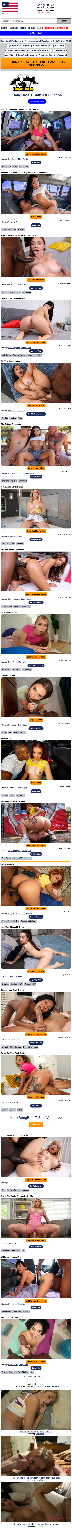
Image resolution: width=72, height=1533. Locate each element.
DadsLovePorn (60, 50)
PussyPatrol (46, 50)
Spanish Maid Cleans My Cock (14, 298)
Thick (20, 418)
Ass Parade (36, 1106)
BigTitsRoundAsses (15, 50)
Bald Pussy (6, 167)
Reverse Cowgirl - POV (11, 1372)
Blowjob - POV (14, 292)
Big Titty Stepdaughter (10, 361)
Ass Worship (7, 607)
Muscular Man (15, 1047)
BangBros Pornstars (28, 55)
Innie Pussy (6, 355)
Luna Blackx (26, 599)
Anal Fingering (19, 732)
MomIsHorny (11, 55)
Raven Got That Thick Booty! (13, 1053)
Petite (15, 167)
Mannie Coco (26, 348)
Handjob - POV (17, 984)
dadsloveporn (36, 1247)
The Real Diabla (28, 473)
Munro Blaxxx (13, 1039)
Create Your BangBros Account (53, 55)
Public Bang (36, 477)
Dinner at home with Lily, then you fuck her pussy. (36, 1524)
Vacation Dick (7, 738)
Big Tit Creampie (36, 1186)
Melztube (11, 411)
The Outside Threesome (11, 424)
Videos (14, 28)
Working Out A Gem (9, 1317)
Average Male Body (28, 921)
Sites (23, 28)
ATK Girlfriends (51, 1386)
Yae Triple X (26, 851)
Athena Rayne (39, 1480)
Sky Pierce (40, 1434)
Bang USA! (45, 5)
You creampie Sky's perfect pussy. (36, 1431)
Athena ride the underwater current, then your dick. (36, 1478)
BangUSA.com (43, 1376)
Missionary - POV (35, 355)
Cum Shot (17, 1311)
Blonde (12, 1110)
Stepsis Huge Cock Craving (12, 990)
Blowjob (17, 607)
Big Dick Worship (14, 1190)
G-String (5, 984)
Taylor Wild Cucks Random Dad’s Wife (17, 1196)
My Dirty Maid (36, 288)
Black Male (10, 544)
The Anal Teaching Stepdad (12, 550)
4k (23, 1251)
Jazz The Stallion (25, 914)
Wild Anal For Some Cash (12, 1257)
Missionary (26, 292)
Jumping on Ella (8, 676)
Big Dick (25, 1372)
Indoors (26, 1190)
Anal (3, 1190)
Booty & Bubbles (8, 864)
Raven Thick (13, 1102)
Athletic (14, 481)
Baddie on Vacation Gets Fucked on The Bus (20, 110)
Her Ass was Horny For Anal (13, 801)
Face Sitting (15, 1251)
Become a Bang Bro (45, 12)
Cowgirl (5, 1110)
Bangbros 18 (36, 540)
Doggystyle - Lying (30, 1047)
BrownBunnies (40, 46)
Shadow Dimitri (22, 285)
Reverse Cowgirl (19, 355)
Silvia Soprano (14, 348)
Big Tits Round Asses (36, 414)
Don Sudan (12, 159)
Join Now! (36, 33)
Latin (14, 229)
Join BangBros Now (37, 101)
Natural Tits (23, 167)
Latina (19, 1110)
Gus (19, 1243)
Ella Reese (22, 725)
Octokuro (11, 285)
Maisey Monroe (24, 662)
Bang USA (32, 1376)
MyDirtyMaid (14, 46)
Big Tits (5, 418)
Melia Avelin (23, 159)
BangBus (6, 41)
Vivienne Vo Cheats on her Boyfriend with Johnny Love (24, 173)
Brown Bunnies (36, 602)
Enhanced (23, 481)
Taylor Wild (12, 1243)
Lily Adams (40, 1526)
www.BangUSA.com (9, 13)
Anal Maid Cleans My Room (12, 927)
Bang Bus (36, 162)
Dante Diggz (22, 788)
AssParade (17, 41)
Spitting (5, 795)
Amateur (21, 229)
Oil (3, 544)
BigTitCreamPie (63, 41)
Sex (10, 732)
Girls (31, 28)
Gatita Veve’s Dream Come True (14, 1135)
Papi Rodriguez (14, 473)
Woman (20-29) (19, 858)
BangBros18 (48, 41)
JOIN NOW (36, 1124)
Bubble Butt (6, 921)
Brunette (26, 1311)
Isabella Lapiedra (15, 976)
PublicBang (33, 50)
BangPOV (27, 46)
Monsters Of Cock (36, 665)
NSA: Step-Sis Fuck (9, 613)
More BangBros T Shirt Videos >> (36, 1118)
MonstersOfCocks (33, 41)
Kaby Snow (12, 662)
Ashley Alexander (15, 536)
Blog (40, 28)
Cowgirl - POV (30, 984)
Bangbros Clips (36, 728)
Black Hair (6, 229)
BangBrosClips (56, 46)
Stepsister (17, 670)
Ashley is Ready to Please (12, 487)
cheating (5, 1251)
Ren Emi (21, 1304)
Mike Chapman (14, 599)
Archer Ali (12, 788)
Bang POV (36, 1368)
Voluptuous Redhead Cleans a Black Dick (18, 235)
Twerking (5, 481)
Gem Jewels (13, 1365)
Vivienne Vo (13, 222)
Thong (4, 292)
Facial (4, 732)
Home (4, 28)
